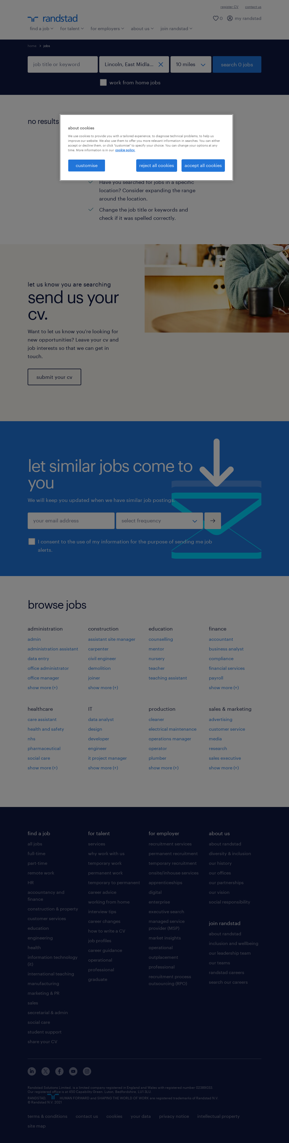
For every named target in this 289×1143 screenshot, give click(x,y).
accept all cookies (203, 165)
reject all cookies (156, 165)
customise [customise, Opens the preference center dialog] (87, 165)
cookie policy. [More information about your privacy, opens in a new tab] (125, 150)
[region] (146, 147)
